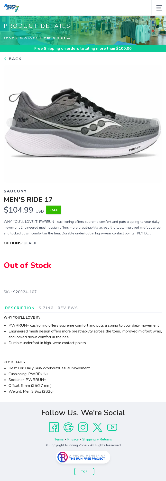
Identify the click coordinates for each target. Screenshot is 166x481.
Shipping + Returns (97, 439)
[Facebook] (53, 427)
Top (84, 471)
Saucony (29, 38)
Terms (59, 439)
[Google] (68, 427)
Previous (11, 123)
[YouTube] (112, 427)
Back (13, 59)
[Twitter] (97, 427)
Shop (9, 38)
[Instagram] (83, 427)
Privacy (73, 439)
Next (155, 123)
